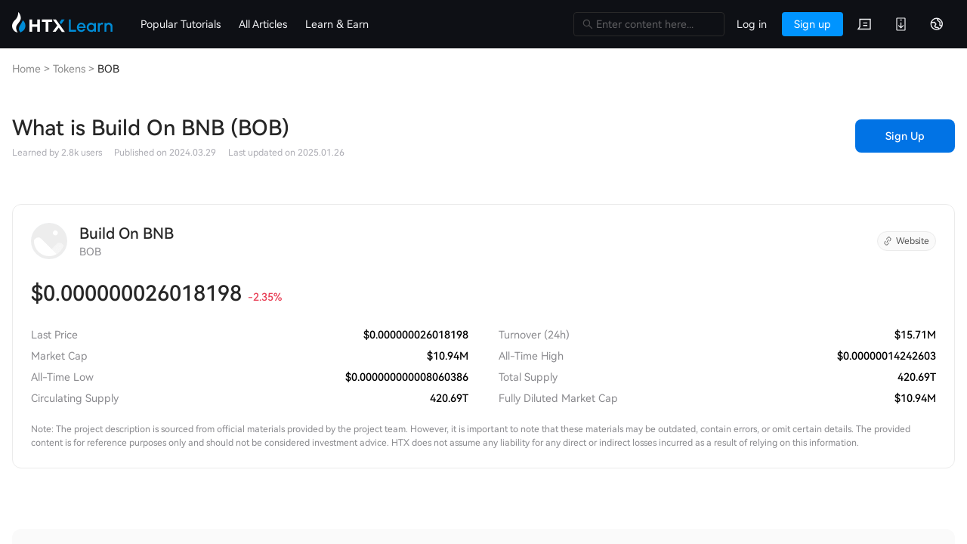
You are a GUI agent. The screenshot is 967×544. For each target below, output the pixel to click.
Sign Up (905, 136)
